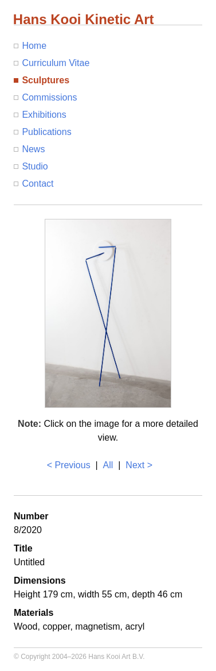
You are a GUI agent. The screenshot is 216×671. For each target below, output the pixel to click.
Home (34, 46)
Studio (35, 166)
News (33, 149)
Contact (37, 183)
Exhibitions (44, 114)
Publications (46, 132)
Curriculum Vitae (55, 63)
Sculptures (45, 80)
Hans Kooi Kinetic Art (83, 19)
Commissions (49, 97)
